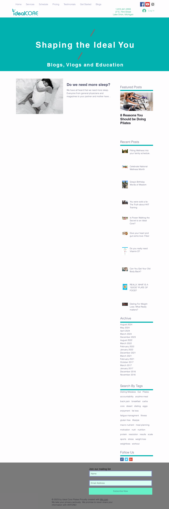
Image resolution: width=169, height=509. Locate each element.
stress (131, 439)
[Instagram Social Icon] (153, 4)
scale (150, 434)
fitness (144, 415)
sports (123, 439)
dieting (137, 406)
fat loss (135, 410)
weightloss (125, 443)
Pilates (146, 392)
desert (129, 406)
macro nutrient (127, 425)
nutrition (141, 429)
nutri (134, 429)
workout (135, 443)
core (122, 406)
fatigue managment (129, 415)
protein (123, 434)
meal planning (142, 425)
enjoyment (125, 410)
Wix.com (104, 499)
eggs (145, 406)
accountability (126, 396)
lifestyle (135, 420)
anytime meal (141, 396)
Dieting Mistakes (128, 392)
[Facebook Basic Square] (122, 459)
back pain (125, 401)
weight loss (140, 439)
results (143, 434)
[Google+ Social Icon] (131, 459)
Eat (139, 392)
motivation (125, 429)
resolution (133, 434)
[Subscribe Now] (120, 491)
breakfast (136, 401)
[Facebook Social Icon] (142, 4)
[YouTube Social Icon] (147, 4)
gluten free (125, 420)
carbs (145, 401)
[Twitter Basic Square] (126, 459)
